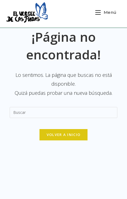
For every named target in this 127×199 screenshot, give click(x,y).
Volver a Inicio (64, 134)
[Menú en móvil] (106, 12)
